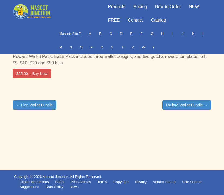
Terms (102, 182)
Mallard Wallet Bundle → (187, 105)
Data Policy (54, 187)
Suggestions (29, 187)
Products (116, 6)
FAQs (59, 182)
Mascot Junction (55, 177)
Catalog (158, 20)
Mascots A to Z (70, 34)
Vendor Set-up (164, 182)
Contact (135, 20)
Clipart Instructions (34, 182)
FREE (114, 20)
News (74, 187)
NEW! (194, 6)
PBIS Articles (80, 182)
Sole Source (191, 182)
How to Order (168, 6)
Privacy (141, 182)
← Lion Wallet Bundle (34, 105)
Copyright (121, 182)
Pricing (140, 6)
